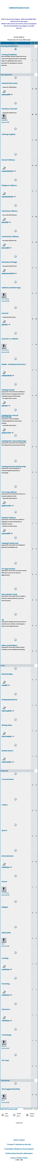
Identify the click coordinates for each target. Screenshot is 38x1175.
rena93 (4, 685)
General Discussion (9, 83)
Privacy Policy (22, 1157)
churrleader (7, 736)
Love (3, 665)
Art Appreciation (8, 569)
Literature (6, 1009)
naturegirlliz (7, 711)
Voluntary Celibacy (9, 211)
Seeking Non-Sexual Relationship (9, 416)
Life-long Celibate (9, 492)
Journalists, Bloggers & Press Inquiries (19, 1149)
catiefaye (6, 867)
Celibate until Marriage (11, 287)
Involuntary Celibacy (10, 236)
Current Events (8, 779)
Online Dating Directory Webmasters (19, 1153)
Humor (4, 881)
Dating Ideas (7, 725)
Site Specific (6, 75)
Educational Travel (9, 594)
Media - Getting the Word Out (14, 364)
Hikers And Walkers (9, 645)
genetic (5, 324)
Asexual (5, 313)
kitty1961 (5, 222)
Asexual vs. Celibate (10, 339)
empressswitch (8, 273)
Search (22, 1140)
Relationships (7, 674)
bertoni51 (5, 248)
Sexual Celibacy (8, 160)
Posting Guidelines (9, 46)
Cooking (5, 958)
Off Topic (5, 1060)
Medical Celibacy (9, 518)
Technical (5, 1080)
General (4, 771)
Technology (6, 1035)
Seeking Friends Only (10, 543)
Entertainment (7, 856)
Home (16, 1140)
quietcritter (6, 433)
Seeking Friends (8, 390)
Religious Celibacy (9, 185)
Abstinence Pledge (9, 262)
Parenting (6, 984)
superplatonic (7, 171)
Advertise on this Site (23, 1144)
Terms (13, 1157)
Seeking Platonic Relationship (14, 466)
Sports (4, 830)
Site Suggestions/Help (11, 1089)
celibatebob (7, 375)
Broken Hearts (7, 751)
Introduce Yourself (9, 109)
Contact (11, 1144)
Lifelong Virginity (8, 134)
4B (3, 620)
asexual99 (6, 94)
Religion (5, 907)
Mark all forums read (8, 1109)
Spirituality (6, 933)
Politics (5, 805)
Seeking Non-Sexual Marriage (14, 441)
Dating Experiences (9, 699)
